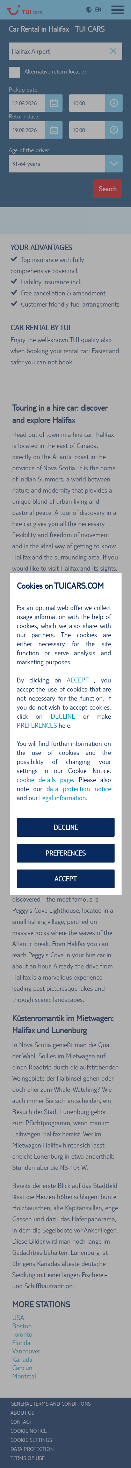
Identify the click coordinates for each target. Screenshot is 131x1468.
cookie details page (45, 779)
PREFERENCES (37, 725)
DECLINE (63, 716)
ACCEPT (77, 680)
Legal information (62, 798)
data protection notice (78, 789)
